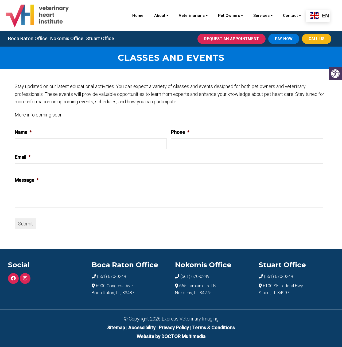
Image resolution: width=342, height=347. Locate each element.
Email (22, 157)
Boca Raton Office (28, 38)
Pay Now (284, 39)
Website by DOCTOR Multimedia (171, 336)
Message (26, 180)
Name (23, 132)
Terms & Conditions (213, 327)
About (159, 15)
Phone (180, 132)
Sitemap (116, 327)
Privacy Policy (174, 327)
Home (137, 15)
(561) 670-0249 (111, 276)
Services (261, 15)
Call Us (317, 39)
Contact (290, 15)
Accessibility (142, 327)
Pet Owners (229, 15)
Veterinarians (192, 15)
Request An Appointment (231, 39)
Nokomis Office (66, 38)
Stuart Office (100, 38)
